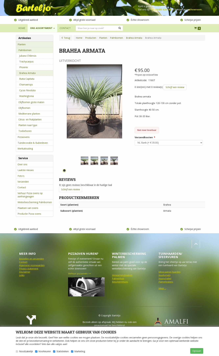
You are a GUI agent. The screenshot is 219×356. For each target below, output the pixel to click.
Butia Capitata (26, 78)
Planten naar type (27, 125)
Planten (22, 44)
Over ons (22, 164)
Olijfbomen (24, 107)
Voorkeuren (43, 351)
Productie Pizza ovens (29, 213)
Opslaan (196, 350)
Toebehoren (25, 130)
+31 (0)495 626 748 (160, 9)
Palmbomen (24, 50)
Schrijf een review (175, 87)
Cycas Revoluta (27, 90)
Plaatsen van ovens (28, 208)
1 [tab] (64, 170)
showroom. (195, 9)
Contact (22, 187)
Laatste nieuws (26, 170)
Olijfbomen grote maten (31, 102)
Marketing (78, 351)
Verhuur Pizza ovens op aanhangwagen (30, 195)
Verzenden (23, 181)
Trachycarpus (26, 61)
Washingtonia (26, 96)
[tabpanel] (84, 161)
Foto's (21, 175)
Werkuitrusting (25, 148)
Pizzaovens (24, 137)
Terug (67, 37)
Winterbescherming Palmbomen (35, 202)
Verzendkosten (144, 137)
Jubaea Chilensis (27, 55)
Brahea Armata (27, 73)
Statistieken (61, 351)
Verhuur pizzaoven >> (79, 273)
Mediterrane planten (29, 113)
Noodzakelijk (24, 351)
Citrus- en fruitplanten (29, 119)
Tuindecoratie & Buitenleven (33, 142)
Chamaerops (26, 84)
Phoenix (23, 67)
